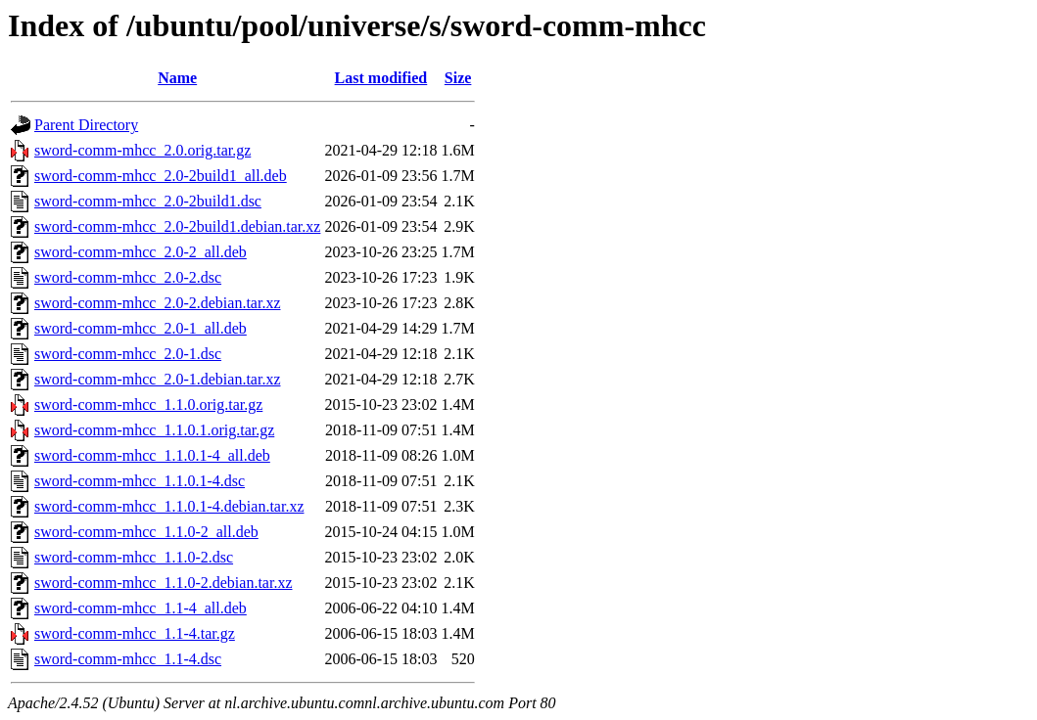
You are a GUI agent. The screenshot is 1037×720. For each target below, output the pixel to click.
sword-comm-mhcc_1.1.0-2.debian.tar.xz (163, 582)
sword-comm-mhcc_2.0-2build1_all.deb (160, 175)
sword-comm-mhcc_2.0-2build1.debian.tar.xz (177, 226)
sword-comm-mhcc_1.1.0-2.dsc (133, 557)
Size (458, 77)
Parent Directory (86, 124)
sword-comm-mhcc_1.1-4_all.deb (140, 608)
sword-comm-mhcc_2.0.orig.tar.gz (142, 150)
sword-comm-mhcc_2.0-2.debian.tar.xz (157, 302)
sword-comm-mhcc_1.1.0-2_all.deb (146, 531)
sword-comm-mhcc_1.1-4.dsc (127, 659)
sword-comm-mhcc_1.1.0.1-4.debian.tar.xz (169, 506)
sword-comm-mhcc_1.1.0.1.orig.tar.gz (154, 430)
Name (177, 77)
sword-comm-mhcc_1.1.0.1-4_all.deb (152, 455)
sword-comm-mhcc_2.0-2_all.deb (140, 252)
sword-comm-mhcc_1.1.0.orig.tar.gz (148, 404)
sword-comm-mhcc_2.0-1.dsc (127, 353)
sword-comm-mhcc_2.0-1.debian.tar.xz (157, 379)
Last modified (381, 77)
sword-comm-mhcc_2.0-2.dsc (127, 277)
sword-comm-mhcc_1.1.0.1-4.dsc (139, 480)
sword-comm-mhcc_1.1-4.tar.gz (134, 633)
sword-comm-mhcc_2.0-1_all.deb (140, 328)
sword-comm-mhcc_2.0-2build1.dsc (147, 201)
